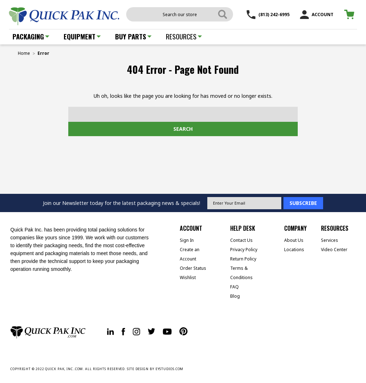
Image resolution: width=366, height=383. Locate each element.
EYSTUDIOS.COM (169, 369)
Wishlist (188, 277)
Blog (235, 296)
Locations (294, 249)
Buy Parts (133, 36)
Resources (184, 36)
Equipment (82, 36)
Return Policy (243, 259)
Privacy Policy (243, 249)
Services (329, 240)
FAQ (234, 287)
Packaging (31, 36)
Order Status (193, 268)
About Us (293, 240)
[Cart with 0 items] (350, 14)
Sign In (187, 240)
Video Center (334, 249)
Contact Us (241, 240)
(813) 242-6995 (268, 14)
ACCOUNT (316, 14)
